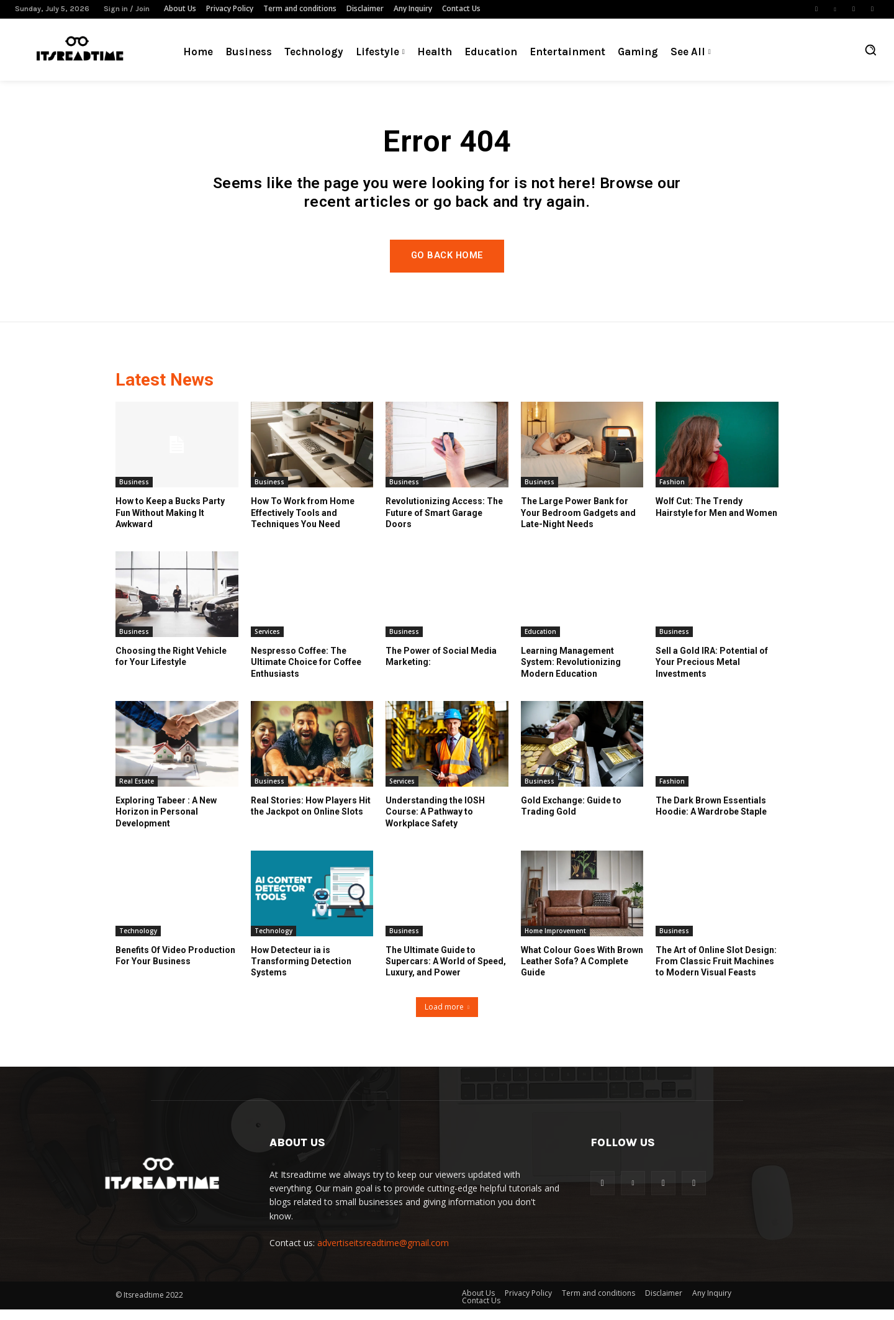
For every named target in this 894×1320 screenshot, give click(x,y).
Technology (138, 942)
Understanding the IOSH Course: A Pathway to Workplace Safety (435, 823)
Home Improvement (555, 942)
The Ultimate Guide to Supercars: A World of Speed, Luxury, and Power (446, 972)
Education (540, 642)
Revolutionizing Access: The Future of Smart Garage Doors (444, 523)
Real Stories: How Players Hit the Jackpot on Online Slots (311, 817)
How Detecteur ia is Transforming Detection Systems (301, 972)
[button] (870, 50)
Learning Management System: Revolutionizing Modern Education (571, 673)
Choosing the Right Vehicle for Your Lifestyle (171, 667)
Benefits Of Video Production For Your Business (175, 966)
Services (267, 642)
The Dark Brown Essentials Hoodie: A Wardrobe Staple (711, 817)
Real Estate (136, 792)
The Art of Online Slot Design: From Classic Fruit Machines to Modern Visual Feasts (716, 972)
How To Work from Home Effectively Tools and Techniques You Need (302, 523)
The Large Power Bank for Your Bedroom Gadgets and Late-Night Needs (578, 523)
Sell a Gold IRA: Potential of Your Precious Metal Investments (712, 673)
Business (134, 493)
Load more (447, 1017)
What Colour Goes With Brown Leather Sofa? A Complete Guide (582, 972)
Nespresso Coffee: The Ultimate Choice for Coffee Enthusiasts (306, 673)
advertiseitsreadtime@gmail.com (383, 1254)
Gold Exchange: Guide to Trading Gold (571, 817)
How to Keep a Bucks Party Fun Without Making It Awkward (170, 523)
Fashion (672, 493)
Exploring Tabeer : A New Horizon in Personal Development (166, 823)
